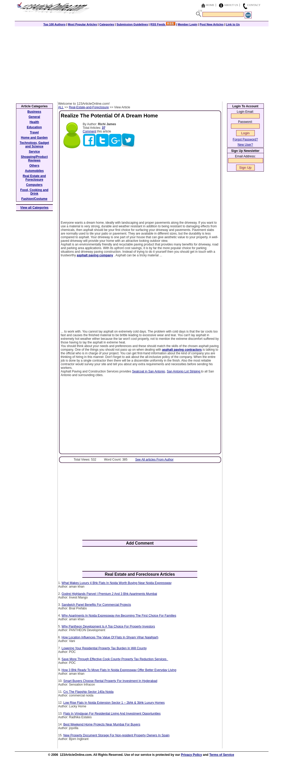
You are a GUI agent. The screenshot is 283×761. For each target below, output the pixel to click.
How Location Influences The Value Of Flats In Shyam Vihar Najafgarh (110, 637)
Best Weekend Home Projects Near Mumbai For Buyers (101, 724)
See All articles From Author (154, 459)
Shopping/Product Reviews (34, 158)
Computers (34, 185)
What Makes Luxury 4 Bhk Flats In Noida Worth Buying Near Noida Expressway (117, 583)
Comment (89, 131)
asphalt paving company (95, 255)
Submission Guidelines (132, 24)
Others (34, 165)
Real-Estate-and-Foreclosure (89, 107)
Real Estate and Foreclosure (34, 177)
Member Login (187, 24)
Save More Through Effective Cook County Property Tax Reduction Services (115, 659)
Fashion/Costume (34, 199)
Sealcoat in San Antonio (148, 371)
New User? (245, 144)
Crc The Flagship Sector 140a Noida (88, 692)
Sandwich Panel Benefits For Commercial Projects (96, 605)
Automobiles (34, 171)
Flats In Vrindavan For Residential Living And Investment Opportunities (112, 713)
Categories (106, 24)
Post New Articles (212, 24)
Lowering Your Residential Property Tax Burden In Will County (104, 648)
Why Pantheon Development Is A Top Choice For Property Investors (108, 626)
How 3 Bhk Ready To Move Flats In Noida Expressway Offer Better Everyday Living (119, 670)
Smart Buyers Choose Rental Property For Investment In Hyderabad (110, 681)
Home (210, 4)
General (34, 117)
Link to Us (233, 24)
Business (34, 112)
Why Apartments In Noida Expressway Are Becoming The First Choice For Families (119, 615)
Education (34, 127)
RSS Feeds (163, 24)
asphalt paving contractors (182, 349)
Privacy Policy (191, 755)
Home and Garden (34, 137)
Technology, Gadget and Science (34, 144)
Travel (34, 132)
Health (34, 122)
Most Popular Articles (82, 24)
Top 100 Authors (54, 24)
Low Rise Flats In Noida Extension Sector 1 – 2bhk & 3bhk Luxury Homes (114, 702)
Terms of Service (221, 755)
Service (34, 151)
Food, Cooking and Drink (34, 191)
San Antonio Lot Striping (184, 371)
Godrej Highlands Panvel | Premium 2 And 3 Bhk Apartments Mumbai (109, 594)
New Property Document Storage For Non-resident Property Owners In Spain (116, 735)
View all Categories (34, 207)
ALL (61, 107)
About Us (231, 4)
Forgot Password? (245, 139)
